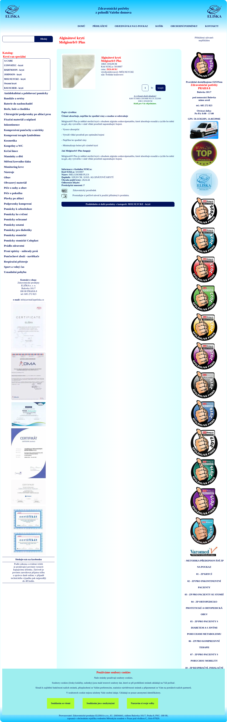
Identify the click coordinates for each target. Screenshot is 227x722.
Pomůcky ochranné (15, 219)
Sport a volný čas (14, 266)
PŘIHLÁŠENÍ (100, 26)
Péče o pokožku (13, 193)
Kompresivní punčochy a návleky (24, 130)
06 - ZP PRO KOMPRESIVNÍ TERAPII (204, 644)
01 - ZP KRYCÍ (204, 574)
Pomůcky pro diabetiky (18, 230)
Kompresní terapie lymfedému (22, 135)
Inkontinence (12, 124)
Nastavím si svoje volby (142, 703)
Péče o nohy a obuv (15, 187)
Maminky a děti (13, 156)
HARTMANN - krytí (14, 70)
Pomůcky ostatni (14, 224)
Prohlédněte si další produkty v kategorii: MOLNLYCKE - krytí (118, 204)
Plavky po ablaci (14, 198)
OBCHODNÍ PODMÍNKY (184, 26)
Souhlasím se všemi (60, 703)
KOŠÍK (159, 26)
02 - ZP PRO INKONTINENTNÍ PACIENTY (204, 584)
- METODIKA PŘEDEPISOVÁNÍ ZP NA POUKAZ (204, 563)
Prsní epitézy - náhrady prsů (21, 251)
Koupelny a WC (13, 145)
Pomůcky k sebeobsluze (18, 208)
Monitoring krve (14, 166)
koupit (160, 88)
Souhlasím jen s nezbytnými (101, 703)
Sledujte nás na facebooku (28, 559)
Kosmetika (10, 140)
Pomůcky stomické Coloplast (21, 240)
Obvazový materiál (15, 182)
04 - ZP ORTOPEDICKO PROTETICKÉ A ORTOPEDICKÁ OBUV (204, 608)
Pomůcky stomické (15, 235)
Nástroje (9, 172)
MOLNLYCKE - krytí (15, 79)
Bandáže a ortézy (14, 98)
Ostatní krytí (10, 83)
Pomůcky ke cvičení (15, 214)
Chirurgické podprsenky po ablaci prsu (27, 114)
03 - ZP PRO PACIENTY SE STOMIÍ (204, 594)
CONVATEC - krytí (13, 65)
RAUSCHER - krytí (13, 88)
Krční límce (11, 151)
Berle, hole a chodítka (17, 108)
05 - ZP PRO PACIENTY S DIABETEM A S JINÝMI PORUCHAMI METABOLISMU (204, 627)
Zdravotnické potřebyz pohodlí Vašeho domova (113, 10)
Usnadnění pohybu (15, 272)
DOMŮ (81, 26)
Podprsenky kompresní (18, 203)
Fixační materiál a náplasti (20, 119)
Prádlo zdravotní (14, 245)
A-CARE (8, 60)
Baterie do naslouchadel (18, 103)
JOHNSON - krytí (13, 74)
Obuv (7, 177)
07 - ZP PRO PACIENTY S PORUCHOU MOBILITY (204, 657)
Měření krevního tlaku (17, 161)
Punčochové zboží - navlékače (21, 256)
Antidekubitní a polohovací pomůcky (26, 93)
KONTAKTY (212, 26)
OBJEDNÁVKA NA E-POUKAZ (131, 26)
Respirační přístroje (16, 261)
